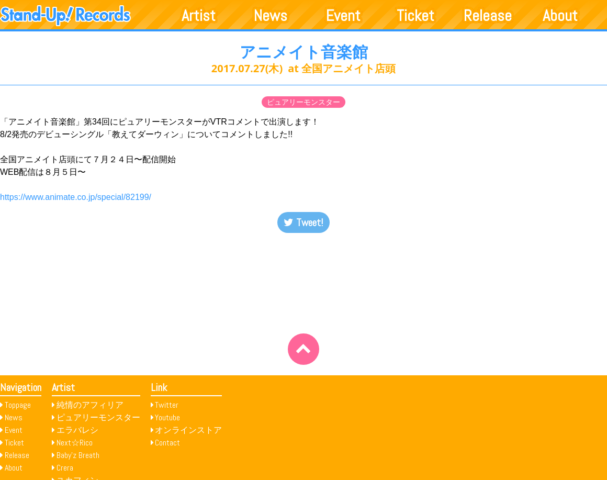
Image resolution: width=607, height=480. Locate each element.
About (560, 16)
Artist (199, 16)
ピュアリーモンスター (303, 102)
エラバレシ (77, 430)
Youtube (167, 417)
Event (343, 16)
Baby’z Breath (78, 455)
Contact (167, 442)
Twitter (166, 404)
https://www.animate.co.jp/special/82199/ (75, 197)
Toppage (18, 404)
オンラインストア (188, 430)
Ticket (415, 16)
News (270, 16)
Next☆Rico (75, 442)
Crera (65, 467)
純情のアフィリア (90, 404)
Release (488, 16)
